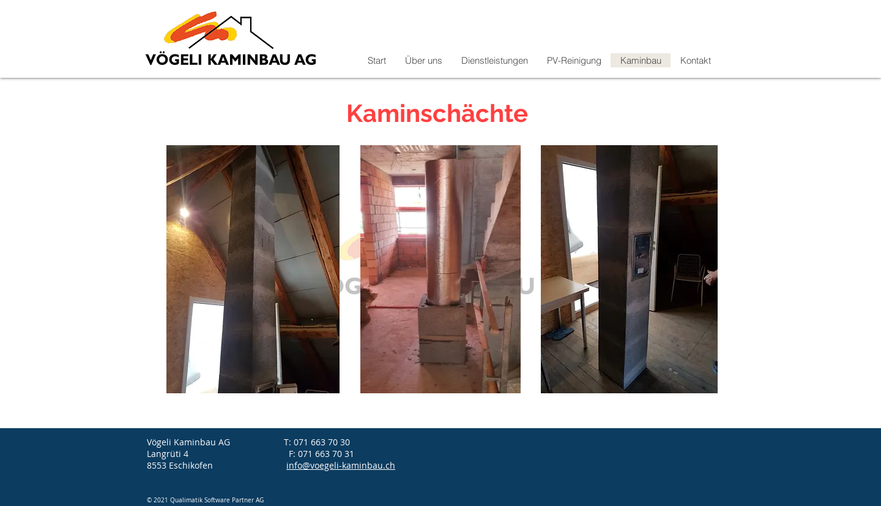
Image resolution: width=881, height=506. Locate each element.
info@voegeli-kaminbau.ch (340, 465)
